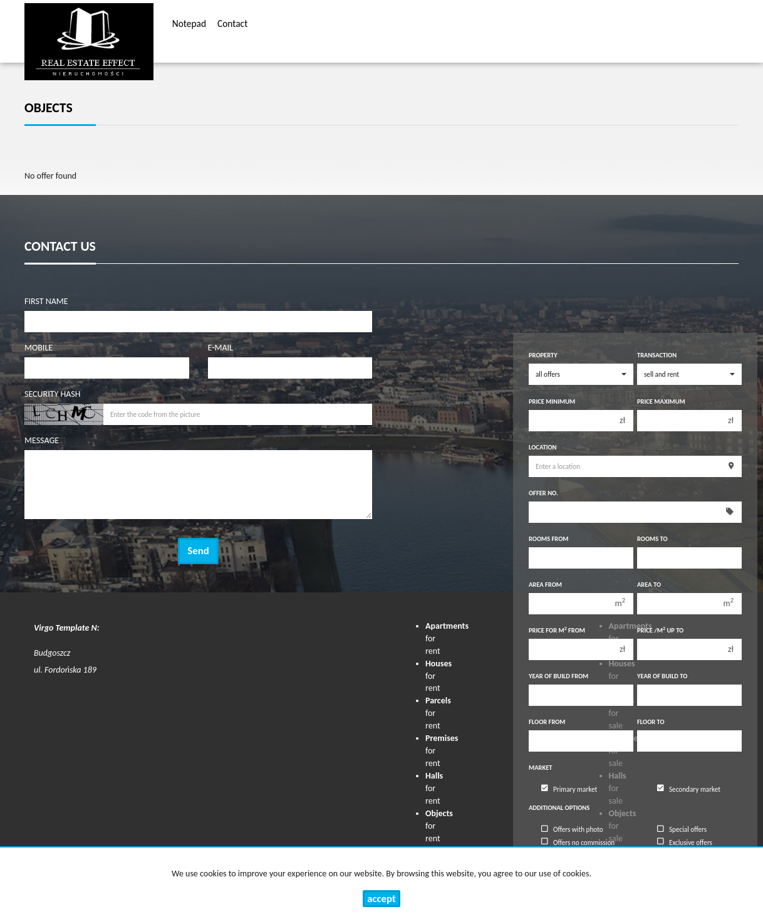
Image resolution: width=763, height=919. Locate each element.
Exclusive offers (684, 842)
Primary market (569, 788)
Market (541, 768)
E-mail (220, 347)
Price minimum (552, 401)
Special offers (682, 829)
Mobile (38, 347)
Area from (545, 584)
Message (41, 440)
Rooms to (652, 539)
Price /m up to (660, 630)
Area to (649, 584)
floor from (547, 722)
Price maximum (661, 401)
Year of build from (558, 676)
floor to (651, 722)
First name (46, 301)
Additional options (559, 808)
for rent (434, 788)
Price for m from (557, 630)
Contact (232, 25)
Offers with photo (572, 829)
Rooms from (548, 539)
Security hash (52, 394)
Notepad (189, 25)
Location (542, 447)
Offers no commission (578, 842)
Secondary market (688, 788)
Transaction (657, 355)
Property (543, 355)
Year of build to (662, 676)
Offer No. (543, 493)
